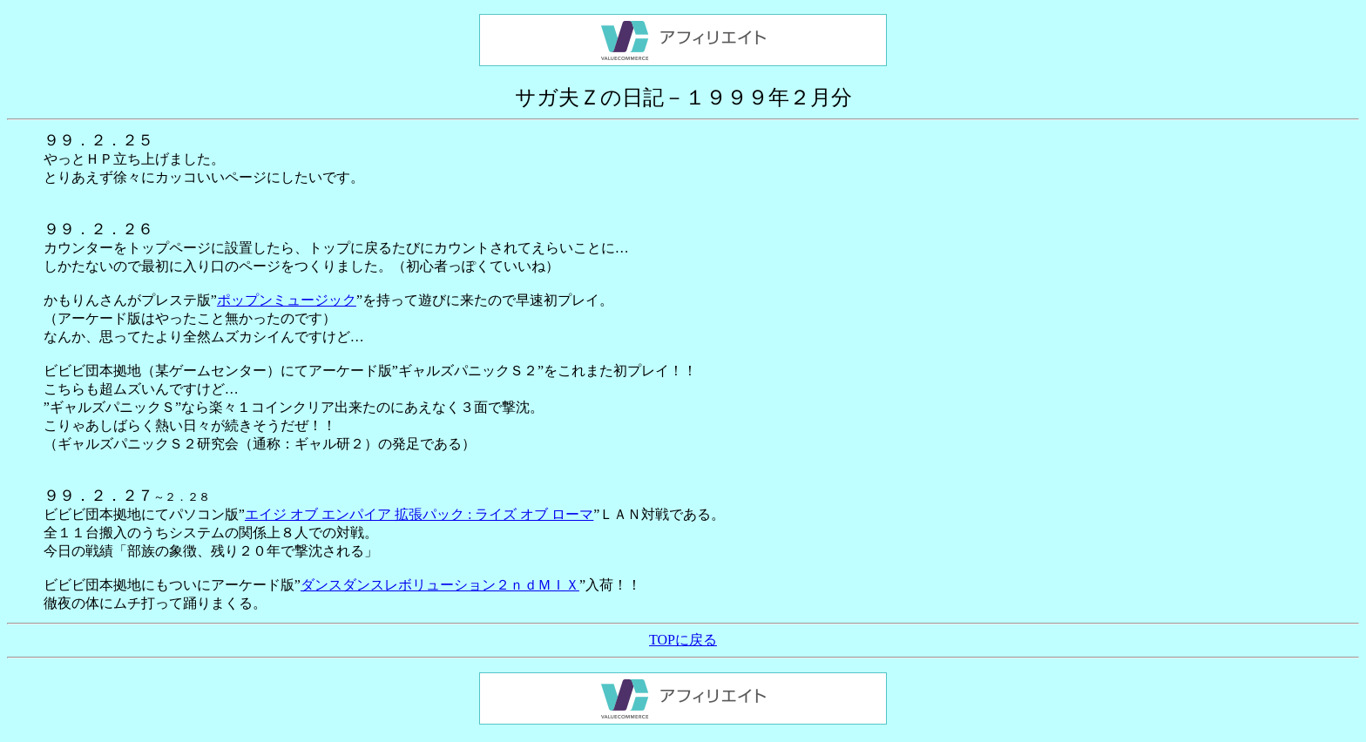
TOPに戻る (683, 639)
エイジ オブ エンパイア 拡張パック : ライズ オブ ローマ (419, 514)
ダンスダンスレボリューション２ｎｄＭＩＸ (440, 584)
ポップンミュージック (286, 300)
